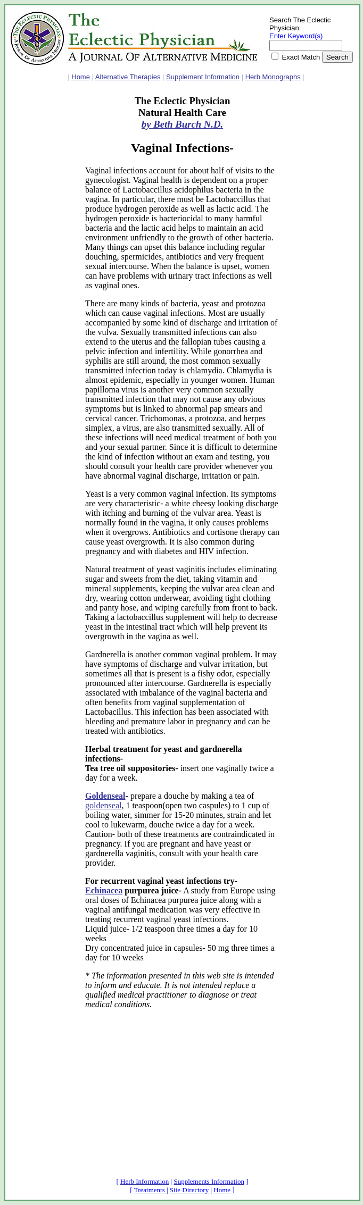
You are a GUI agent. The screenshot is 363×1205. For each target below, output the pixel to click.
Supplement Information (203, 77)
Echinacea (103, 890)
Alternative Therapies (128, 77)
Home (80, 77)
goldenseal (103, 805)
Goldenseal (105, 795)
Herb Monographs (273, 77)
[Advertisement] (43, 254)
